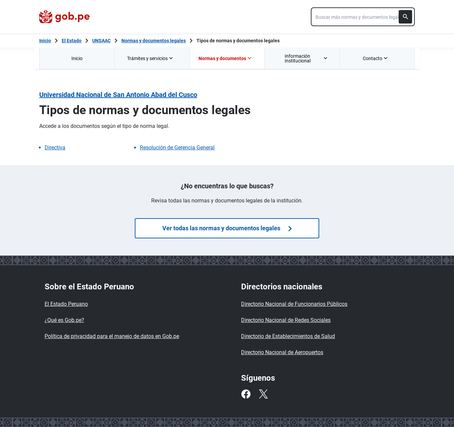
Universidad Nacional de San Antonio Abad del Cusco (118, 95)
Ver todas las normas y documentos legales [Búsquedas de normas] (227, 228)
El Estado (71, 40)
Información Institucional (307, 58)
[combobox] (363, 16)
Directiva (55, 147)
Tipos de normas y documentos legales (238, 40)
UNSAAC (101, 40)
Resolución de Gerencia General (177, 147)
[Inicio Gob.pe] (45, 40)
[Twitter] (263, 394)
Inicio (76, 58)
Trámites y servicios (150, 58)
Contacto (376, 58)
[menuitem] (76, 58)
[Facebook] (245, 394)
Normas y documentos (225, 58)
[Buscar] (405, 16)
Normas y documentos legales (153, 40)
